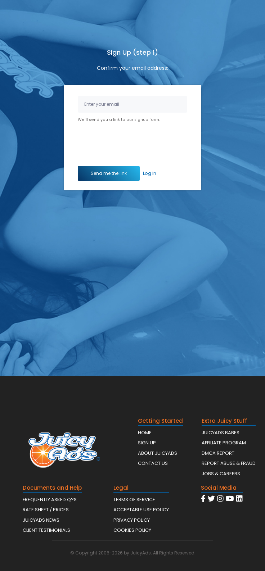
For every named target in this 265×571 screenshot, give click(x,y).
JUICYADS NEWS (41, 520)
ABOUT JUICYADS (157, 453)
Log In (149, 173)
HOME (145, 432)
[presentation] (132, 145)
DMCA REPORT (218, 453)
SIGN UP (147, 442)
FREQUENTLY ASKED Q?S (50, 499)
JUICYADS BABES (220, 432)
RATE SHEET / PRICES (46, 509)
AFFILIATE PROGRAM (224, 442)
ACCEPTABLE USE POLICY (141, 509)
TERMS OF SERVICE (134, 499)
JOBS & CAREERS (221, 473)
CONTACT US (153, 463)
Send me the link (109, 173)
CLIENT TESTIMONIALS (46, 530)
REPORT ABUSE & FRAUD (229, 463)
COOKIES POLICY (132, 530)
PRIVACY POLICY (131, 520)
